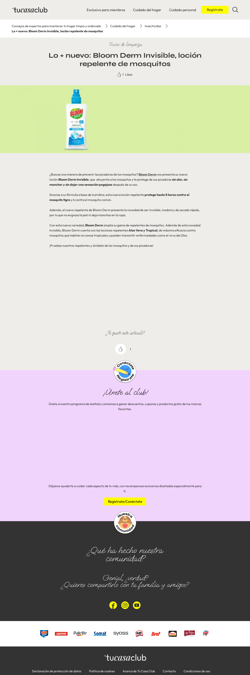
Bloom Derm (147, 174)
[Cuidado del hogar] (147, 10)
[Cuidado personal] (182, 10)
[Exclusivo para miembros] (106, 10)
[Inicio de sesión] (215, 10)
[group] (125, 445)
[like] (120, 349)
